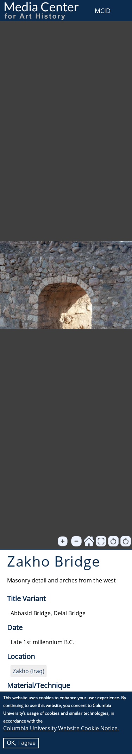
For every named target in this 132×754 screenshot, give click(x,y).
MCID (103, 10)
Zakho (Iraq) (28, 671)
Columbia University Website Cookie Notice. (61, 728)
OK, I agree (21, 743)
